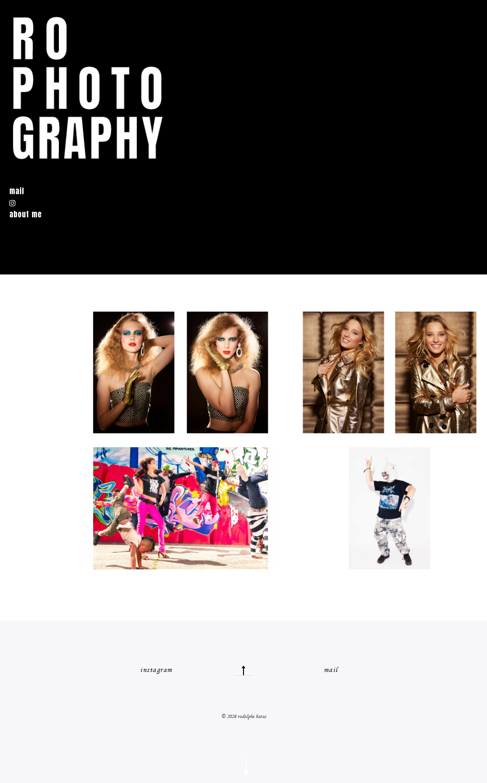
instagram (156, 670)
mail (331, 670)
